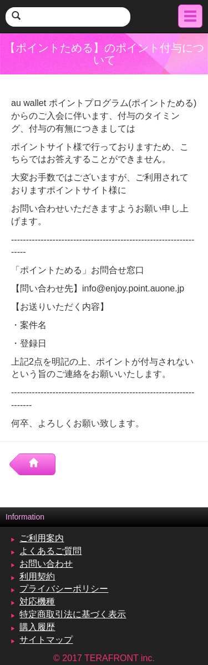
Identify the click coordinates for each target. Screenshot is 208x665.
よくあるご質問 (50, 551)
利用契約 (37, 576)
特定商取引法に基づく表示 (72, 614)
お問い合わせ (46, 563)
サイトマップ (46, 639)
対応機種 (37, 601)
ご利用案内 (41, 538)
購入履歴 (37, 627)
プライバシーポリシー (63, 588)
